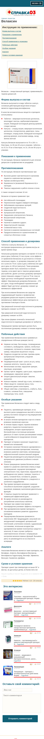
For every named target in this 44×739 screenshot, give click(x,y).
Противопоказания (9, 38)
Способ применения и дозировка (14, 41)
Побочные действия (9, 45)
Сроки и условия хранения (12, 55)
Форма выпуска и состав (11, 31)
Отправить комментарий (20, 718)
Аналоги (5, 52)
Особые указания (9, 48)
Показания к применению (12, 35)
